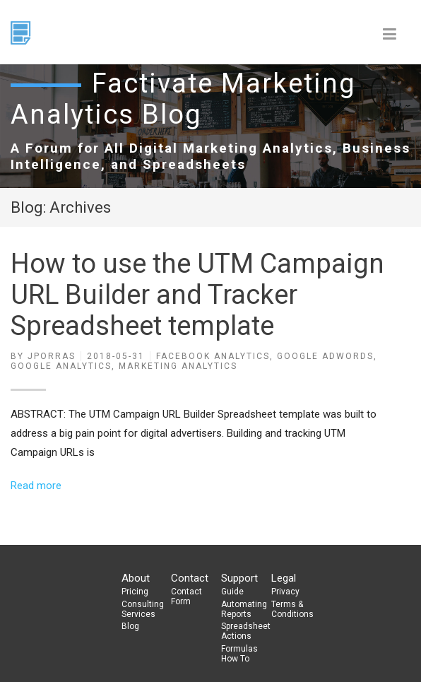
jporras (52, 356)
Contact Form (186, 596)
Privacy (285, 591)
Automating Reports (240, 609)
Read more (36, 485)
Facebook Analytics (213, 356)
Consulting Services (140, 609)
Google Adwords (325, 356)
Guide (232, 591)
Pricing (134, 591)
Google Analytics (61, 366)
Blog (130, 626)
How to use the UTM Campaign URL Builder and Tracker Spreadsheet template (197, 294)
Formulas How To (239, 654)
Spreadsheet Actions (240, 631)
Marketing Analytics (178, 366)
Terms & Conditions (290, 609)
